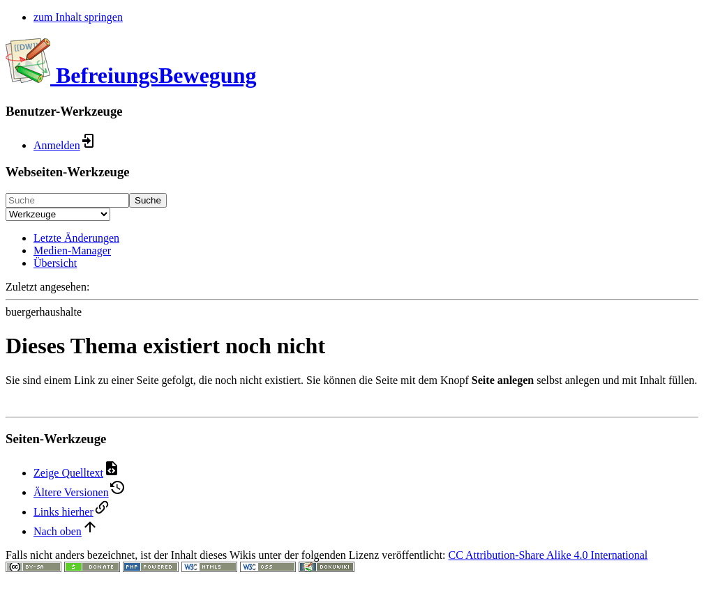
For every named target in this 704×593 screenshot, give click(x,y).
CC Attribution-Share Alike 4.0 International (548, 555)
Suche (148, 200)
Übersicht (55, 263)
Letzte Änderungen (76, 238)
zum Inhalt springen (78, 17)
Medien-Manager (72, 250)
